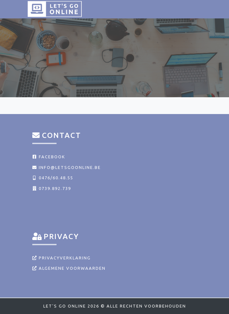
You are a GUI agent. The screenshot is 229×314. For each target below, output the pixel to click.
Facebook (48, 156)
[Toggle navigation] (193, 9)
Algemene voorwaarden (69, 268)
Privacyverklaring (61, 258)
